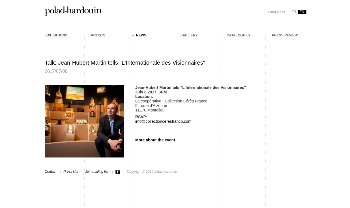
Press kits (70, 172)
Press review (285, 35)
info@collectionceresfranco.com (163, 121)
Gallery (189, 35)
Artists (98, 35)
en (301, 12)
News (141, 35)
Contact (50, 172)
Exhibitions (56, 35)
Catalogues (238, 35)
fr (293, 12)
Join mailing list (96, 172)
